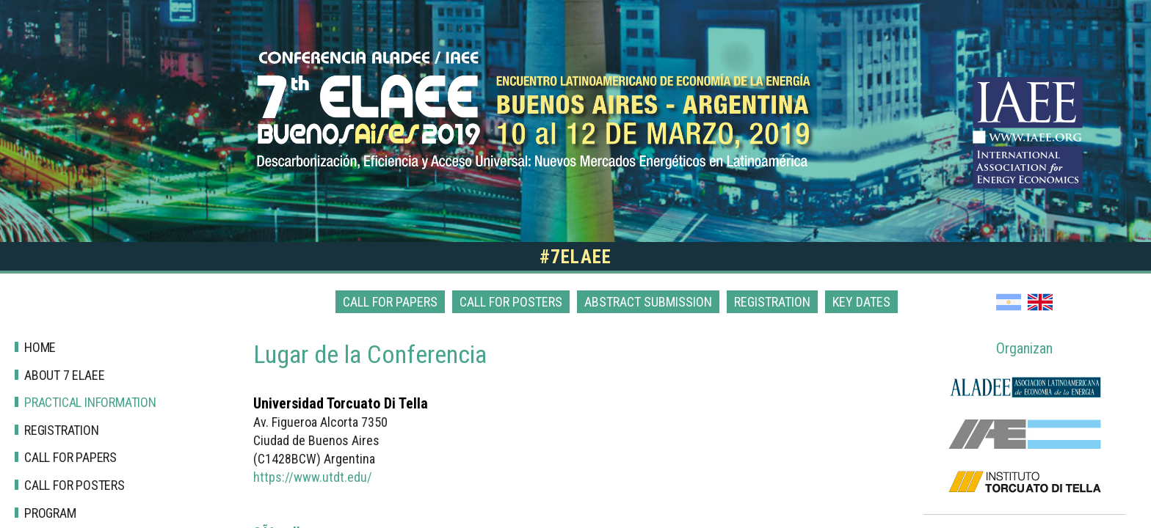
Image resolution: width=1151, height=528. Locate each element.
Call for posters (511, 301)
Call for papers (390, 301)
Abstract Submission (648, 301)
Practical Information (90, 402)
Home (40, 347)
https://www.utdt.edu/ (312, 477)
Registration (772, 301)
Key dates (861, 301)
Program (50, 513)
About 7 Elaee (64, 375)
